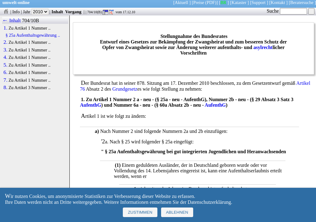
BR (223, 2)
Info (16, 11)
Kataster (238, 2)
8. (5, 87)
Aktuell (181, 2)
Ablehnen (177, 212)
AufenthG (90, 105)
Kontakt (278, 2)
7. (5, 80)
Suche (287, 11)
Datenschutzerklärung (209, 202)
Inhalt (57, 11)
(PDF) (210, 2)
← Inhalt (11, 20)
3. (5, 49)
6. (5, 72)
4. (5, 57)
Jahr (35, 11)
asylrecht (262, 47)
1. (5, 28)
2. (5, 42)
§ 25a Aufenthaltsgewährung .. (33, 35)
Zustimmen (140, 212)
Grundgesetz (124, 89)
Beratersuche (302, 2)
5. (5, 65)
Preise (198, 2)
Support (259, 2)
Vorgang (73, 11)
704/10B (30, 20)
